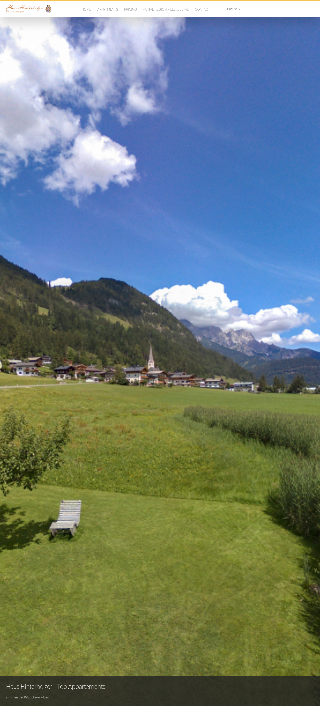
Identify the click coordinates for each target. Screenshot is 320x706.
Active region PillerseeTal (166, 9)
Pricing (130, 9)
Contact (202, 9)
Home (86, 9)
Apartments (107, 9)
